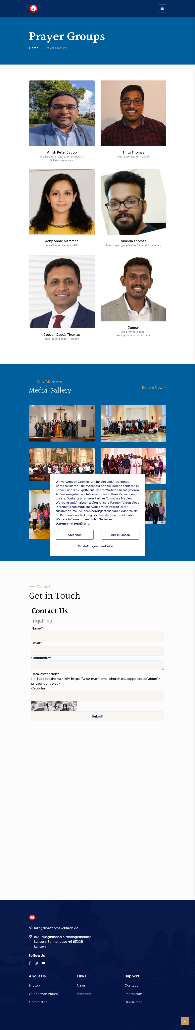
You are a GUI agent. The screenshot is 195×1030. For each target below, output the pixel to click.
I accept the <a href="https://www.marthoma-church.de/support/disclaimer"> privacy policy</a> (95, 681)
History (35, 985)
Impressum (133, 994)
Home (34, 48)
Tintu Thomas (133, 152)
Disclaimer (133, 1002)
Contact (131, 985)
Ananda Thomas (133, 241)
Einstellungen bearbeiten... (97, 546)
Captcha (38, 688)
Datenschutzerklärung (72, 523)
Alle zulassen (120, 535)
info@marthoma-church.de (56, 928)
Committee (38, 1002)
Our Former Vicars (43, 994)
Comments (41, 658)
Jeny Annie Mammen (61, 241)
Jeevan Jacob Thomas (62, 335)
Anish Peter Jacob (61, 152)
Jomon (133, 328)
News (81, 985)
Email (36, 643)
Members (84, 994)
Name (37, 628)
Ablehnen (75, 535)
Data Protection (45, 674)
